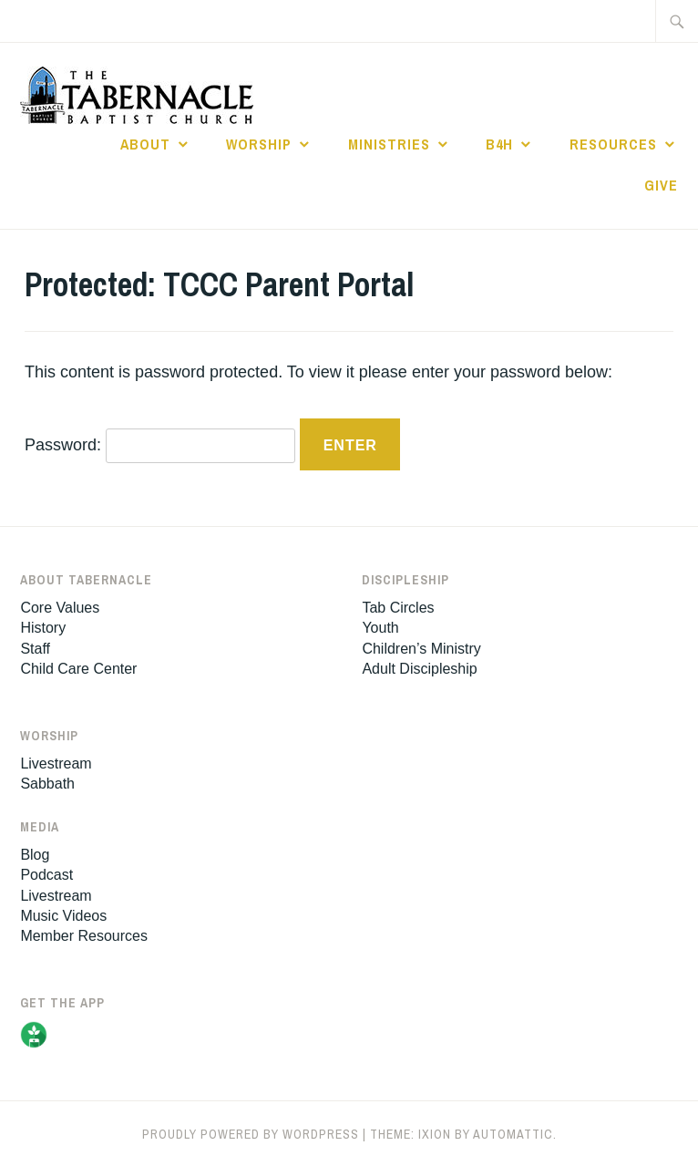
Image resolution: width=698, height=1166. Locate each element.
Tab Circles (398, 607)
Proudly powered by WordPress (250, 1134)
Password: (160, 445)
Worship (259, 144)
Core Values (59, 607)
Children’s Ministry (421, 648)
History (43, 627)
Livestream (55, 763)
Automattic (513, 1134)
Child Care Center (78, 668)
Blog (34, 854)
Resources (613, 144)
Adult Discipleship (419, 668)
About (145, 144)
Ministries (389, 144)
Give (661, 185)
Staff (35, 648)
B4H (499, 144)
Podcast (46, 874)
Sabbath (47, 783)
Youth (380, 627)
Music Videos (63, 916)
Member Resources (84, 936)
